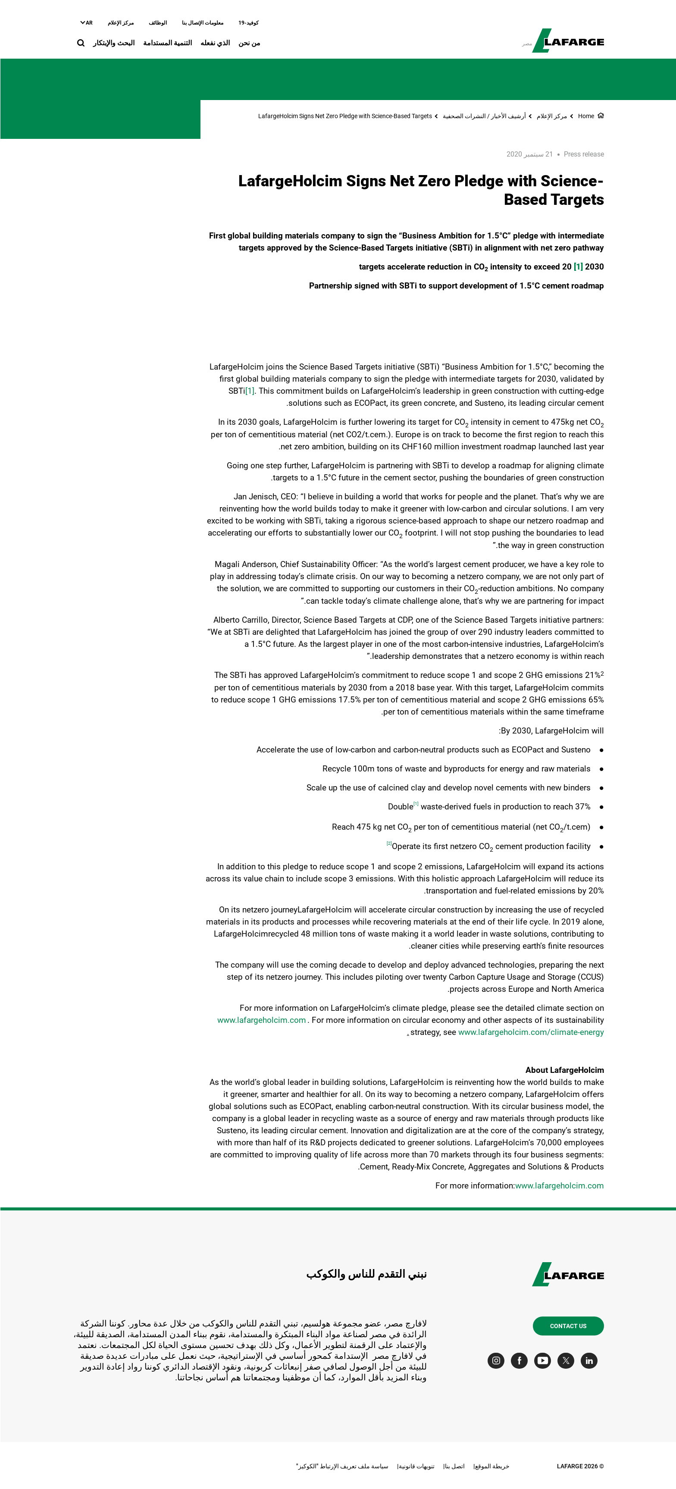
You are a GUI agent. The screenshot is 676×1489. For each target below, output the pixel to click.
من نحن (249, 43)
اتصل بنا (454, 1466)
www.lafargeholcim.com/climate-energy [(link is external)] (531, 1032)
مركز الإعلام (120, 23)
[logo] (568, 36)
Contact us (568, 1326)
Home (586, 116)
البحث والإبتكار (113, 43)
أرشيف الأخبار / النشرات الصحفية (484, 116)
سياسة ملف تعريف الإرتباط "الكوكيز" (342, 1466)
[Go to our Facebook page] (521, 1361)
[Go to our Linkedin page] (590, 1361)
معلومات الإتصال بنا (202, 23)
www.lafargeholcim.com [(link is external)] (261, 1020)
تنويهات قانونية (416, 1466)
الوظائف (157, 23)
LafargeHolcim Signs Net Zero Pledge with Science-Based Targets (345, 116)
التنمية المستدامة (167, 43)
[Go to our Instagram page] (497, 1361)
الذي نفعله (214, 43)
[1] (249, 391)
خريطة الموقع (492, 1466)
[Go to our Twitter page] (567, 1361)
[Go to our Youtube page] (544, 1361)
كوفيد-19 (248, 23)
